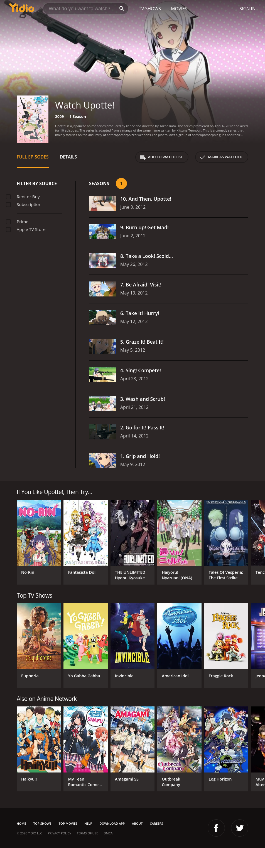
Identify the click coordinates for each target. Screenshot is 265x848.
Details (68, 157)
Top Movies (68, 823)
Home (21, 823)
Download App (112, 823)
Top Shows (42, 823)
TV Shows (150, 9)
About (137, 823)
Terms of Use (87, 833)
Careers (156, 823)
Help (88, 823)
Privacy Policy (59, 833)
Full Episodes (33, 157)
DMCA (108, 833)
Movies (179, 9)
